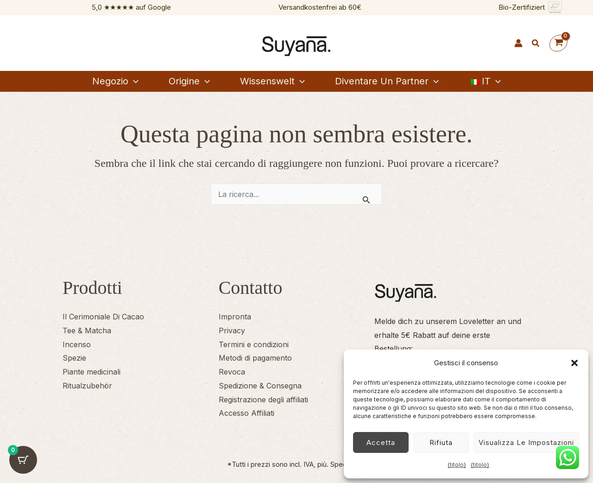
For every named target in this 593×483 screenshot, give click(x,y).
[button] (574, 363)
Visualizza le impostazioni (526, 442)
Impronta (235, 316)
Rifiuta (441, 442)
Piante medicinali (91, 371)
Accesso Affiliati (246, 413)
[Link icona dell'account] (518, 43)
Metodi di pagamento (255, 357)
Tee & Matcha (87, 330)
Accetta (380, 442)
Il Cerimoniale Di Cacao (103, 316)
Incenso (77, 344)
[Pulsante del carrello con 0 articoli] (23, 460)
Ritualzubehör (87, 385)
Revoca (232, 371)
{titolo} (457, 464)
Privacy (232, 330)
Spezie (74, 357)
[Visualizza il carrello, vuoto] (558, 43)
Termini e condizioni (254, 344)
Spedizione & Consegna (260, 385)
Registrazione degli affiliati (263, 399)
